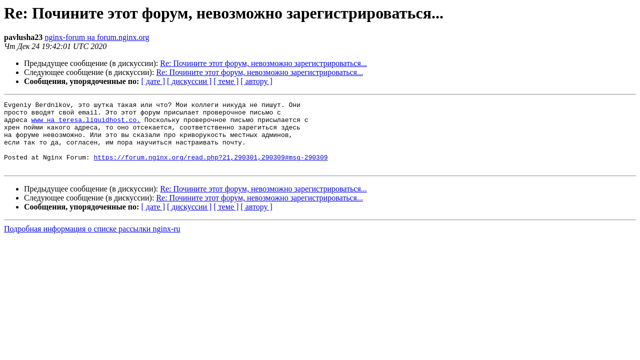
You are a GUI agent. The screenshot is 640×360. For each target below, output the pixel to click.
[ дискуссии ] (189, 81)
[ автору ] (256, 81)
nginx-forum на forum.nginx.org (96, 37)
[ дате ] (153, 81)
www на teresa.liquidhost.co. (86, 124)
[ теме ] (226, 81)
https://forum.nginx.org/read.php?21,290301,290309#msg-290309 (211, 169)
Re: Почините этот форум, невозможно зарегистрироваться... (263, 63)
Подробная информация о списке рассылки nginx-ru (92, 242)
